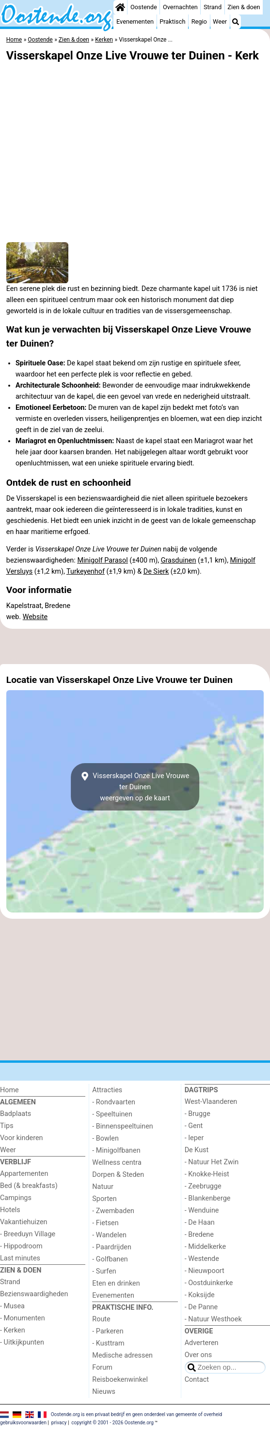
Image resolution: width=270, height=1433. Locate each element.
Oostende (143, 7)
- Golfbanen (110, 1259)
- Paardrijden (111, 1247)
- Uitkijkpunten (22, 1342)
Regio (199, 21)
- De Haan (200, 1222)
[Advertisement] (135, 646)
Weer (220, 21)
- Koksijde (200, 1295)
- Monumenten (22, 1318)
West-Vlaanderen (211, 1102)
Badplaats (15, 1114)
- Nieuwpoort (204, 1271)
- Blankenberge (208, 1198)
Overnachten (180, 7)
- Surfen (104, 1271)
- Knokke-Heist (207, 1174)
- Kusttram (108, 1343)
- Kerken (12, 1330)
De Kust (197, 1150)
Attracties (107, 1090)
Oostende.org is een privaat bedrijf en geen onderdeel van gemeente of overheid (136, 1414)
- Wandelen (109, 1235)
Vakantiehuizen (24, 1222)
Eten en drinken (116, 1283)
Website (35, 617)
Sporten (104, 1199)
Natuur (102, 1187)
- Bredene (199, 1234)
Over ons (198, 1355)
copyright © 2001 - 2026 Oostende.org (112, 1422)
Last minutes (20, 1258)
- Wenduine (202, 1210)
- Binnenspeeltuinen (122, 1126)
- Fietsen (105, 1223)
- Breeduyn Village (27, 1234)
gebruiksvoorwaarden (23, 1422)
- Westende (202, 1259)
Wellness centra (116, 1162)
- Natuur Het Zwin (212, 1162)
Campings (16, 1198)
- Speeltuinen (112, 1114)
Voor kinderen (21, 1138)
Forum (102, 1367)
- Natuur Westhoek (213, 1319)
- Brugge (197, 1114)
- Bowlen (105, 1138)
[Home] (120, 7)
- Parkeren (107, 1331)
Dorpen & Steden (118, 1175)
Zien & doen (243, 7)
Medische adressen (122, 1355)
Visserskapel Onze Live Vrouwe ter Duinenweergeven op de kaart (135, 787)
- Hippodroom (21, 1246)
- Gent (194, 1126)
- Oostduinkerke (209, 1283)
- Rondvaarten (113, 1102)
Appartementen (24, 1174)
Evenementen (135, 21)
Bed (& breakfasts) (29, 1186)
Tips (7, 1126)
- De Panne (201, 1307)
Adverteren (202, 1343)
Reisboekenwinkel (120, 1379)
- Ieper (194, 1138)
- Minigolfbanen (116, 1150)
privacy (59, 1422)
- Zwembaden (113, 1211)
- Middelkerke (205, 1247)
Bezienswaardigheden (34, 1294)
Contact (197, 1379)
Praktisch (172, 21)
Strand (213, 7)
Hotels (10, 1210)
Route (101, 1319)
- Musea (12, 1306)
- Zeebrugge (203, 1186)
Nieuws (103, 1392)
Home (9, 1090)
